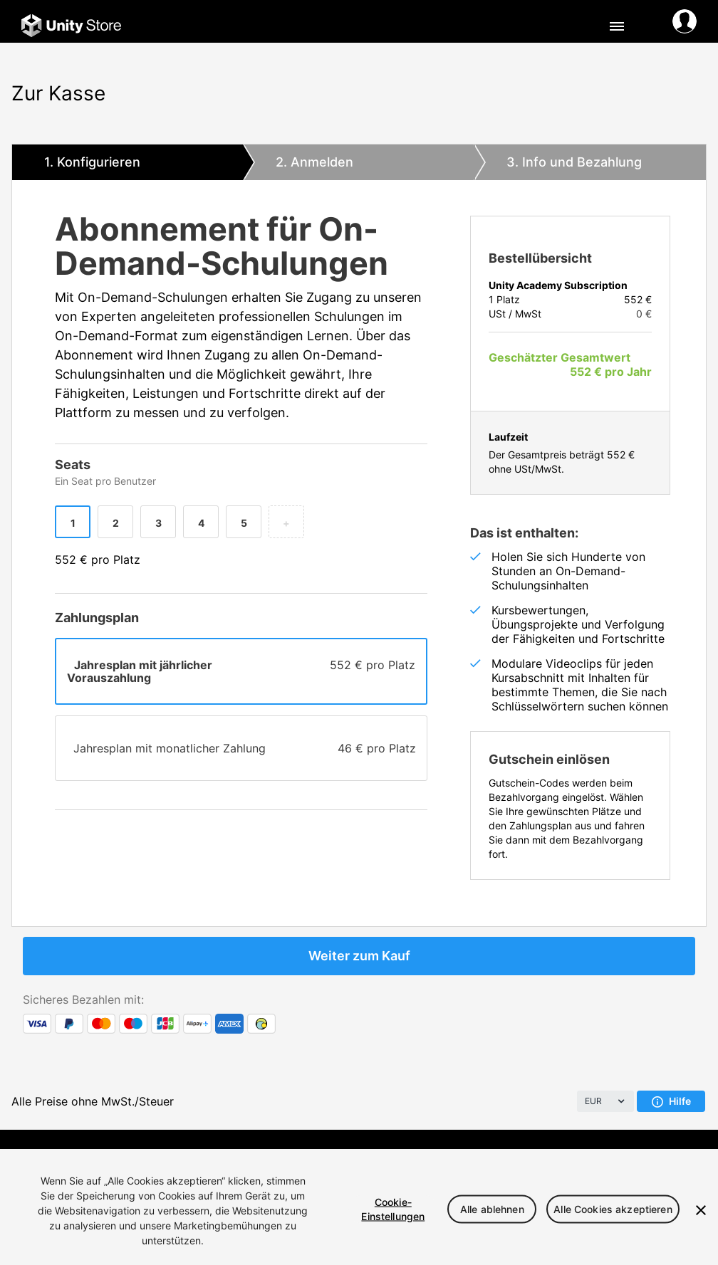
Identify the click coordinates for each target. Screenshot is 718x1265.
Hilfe (671, 1101)
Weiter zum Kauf (359, 955)
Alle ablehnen (492, 1208)
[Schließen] (700, 1210)
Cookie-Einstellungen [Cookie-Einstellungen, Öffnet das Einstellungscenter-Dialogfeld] (393, 1208)
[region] (359, 1207)
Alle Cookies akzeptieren (612, 1208)
